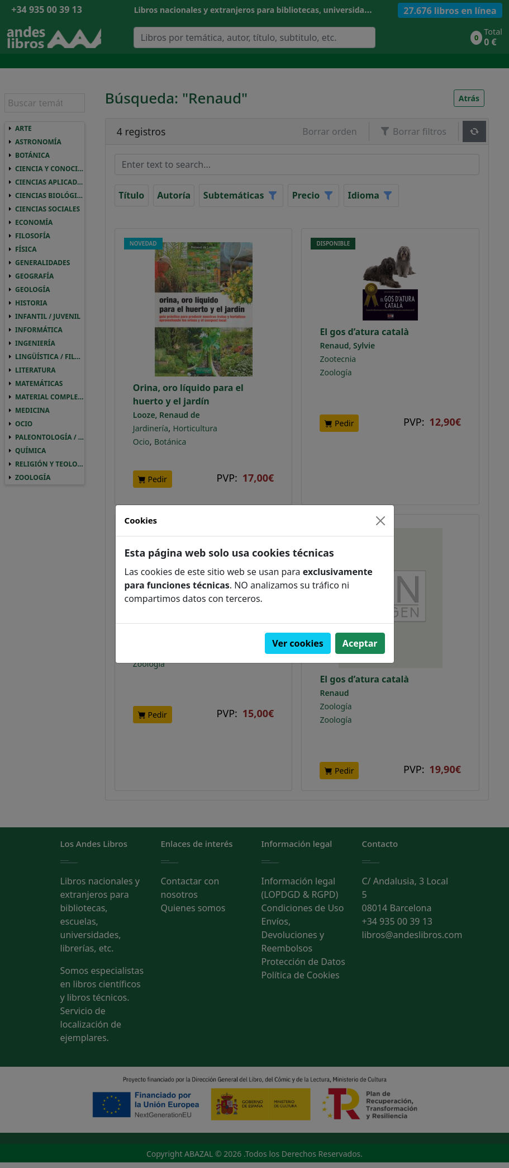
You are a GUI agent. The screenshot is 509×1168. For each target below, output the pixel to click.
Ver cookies (298, 643)
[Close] (380, 521)
